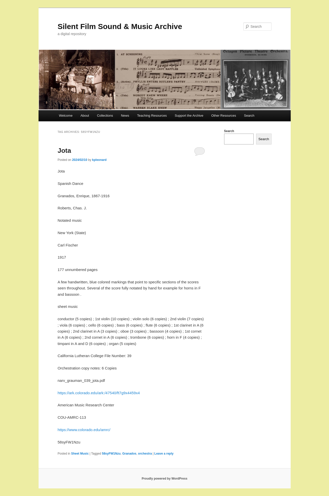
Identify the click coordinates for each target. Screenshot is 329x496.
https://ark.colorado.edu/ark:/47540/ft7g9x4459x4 (99, 393)
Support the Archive (189, 115)
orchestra (145, 453)
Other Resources (223, 115)
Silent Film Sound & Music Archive (120, 26)
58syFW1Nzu (111, 453)
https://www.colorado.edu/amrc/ (84, 430)
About (84, 115)
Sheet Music (80, 453)
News (125, 115)
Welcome (66, 115)
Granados (129, 453)
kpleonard (99, 160)
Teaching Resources (152, 115)
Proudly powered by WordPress (164, 478)
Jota (64, 150)
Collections (105, 115)
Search (249, 115)
